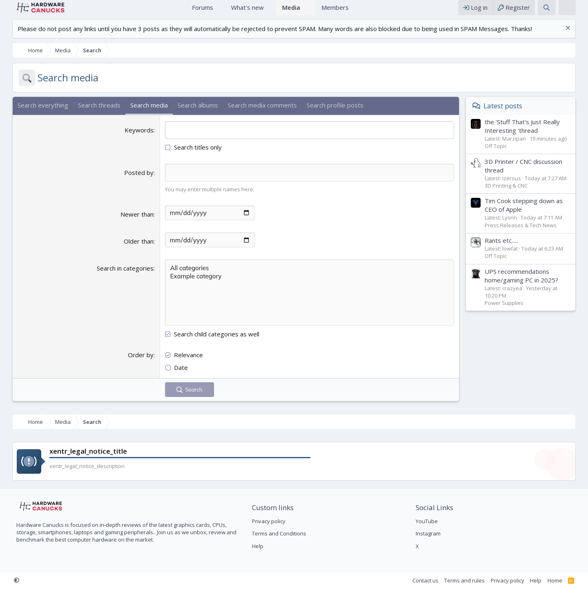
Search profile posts (326, 113)
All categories (312, 276)
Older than (136, 249)
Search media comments (254, 113)
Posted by (136, 181)
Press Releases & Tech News (529, 233)
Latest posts (511, 114)
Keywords (136, 138)
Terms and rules (472, 580)
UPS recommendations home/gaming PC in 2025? (529, 283)
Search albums (189, 113)
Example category (312, 284)
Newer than (134, 222)
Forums (202, 11)
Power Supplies (512, 311)
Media (291, 11)
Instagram (431, 533)
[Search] (555, 11)
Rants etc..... (509, 248)
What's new (247, 11)
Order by (138, 362)
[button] (219, 11)
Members (335, 11)
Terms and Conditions (276, 533)
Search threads (91, 113)
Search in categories (122, 276)
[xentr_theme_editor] (575, 11)
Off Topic (504, 154)
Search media (141, 113)
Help (255, 546)
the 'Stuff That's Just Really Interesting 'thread (530, 134)
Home (175, 11)
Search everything (34, 113)
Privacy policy (266, 521)
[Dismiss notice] (575, 37)
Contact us (434, 580)
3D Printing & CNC (514, 193)
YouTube (430, 521)
